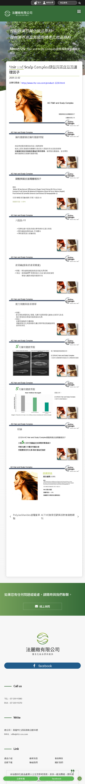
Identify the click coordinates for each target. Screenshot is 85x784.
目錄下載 (8, 762)
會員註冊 (48, 2)
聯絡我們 (33, 762)
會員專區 (59, 758)
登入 (37, 2)
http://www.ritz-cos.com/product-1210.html (43, 82)
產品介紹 (8, 758)
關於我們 (59, 762)
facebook (56, 778)
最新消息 (33, 758)
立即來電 (21, 778)
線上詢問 (42, 606)
